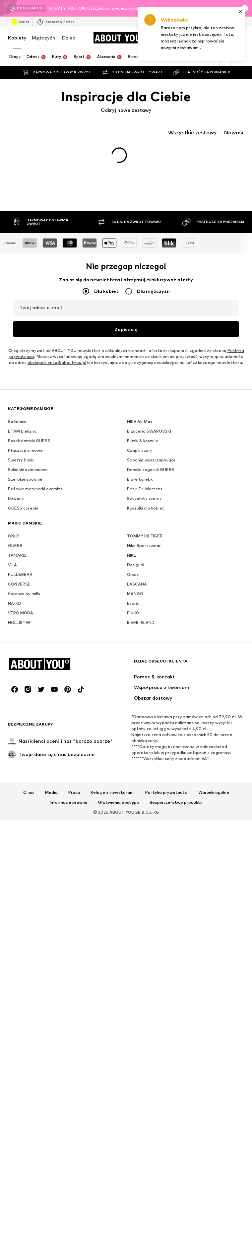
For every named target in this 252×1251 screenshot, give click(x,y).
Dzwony (16, 505)
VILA (12, 571)
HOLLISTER (19, 629)
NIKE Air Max (139, 428)
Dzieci (69, 37)
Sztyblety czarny (144, 505)
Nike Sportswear (144, 552)
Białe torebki (140, 485)
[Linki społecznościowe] (15, 696)
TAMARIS (17, 561)
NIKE (131, 561)
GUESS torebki (23, 514)
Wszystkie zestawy (192, 133)
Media (51, 799)
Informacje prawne (69, 809)
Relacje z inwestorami (113, 799)
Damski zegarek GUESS (150, 476)
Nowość (234, 133)
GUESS (15, 552)
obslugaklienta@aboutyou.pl (57, 369)
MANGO (135, 600)
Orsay (133, 581)
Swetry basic (21, 466)
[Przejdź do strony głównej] (120, 37)
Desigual (135, 571)
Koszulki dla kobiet (145, 514)
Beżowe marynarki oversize (35, 495)
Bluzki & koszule (142, 447)
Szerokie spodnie (25, 485)
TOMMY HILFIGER (144, 542)
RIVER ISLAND (141, 629)
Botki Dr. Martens (144, 495)
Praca (74, 799)
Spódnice (17, 428)
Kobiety (17, 37)
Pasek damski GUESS (29, 447)
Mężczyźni (44, 37)
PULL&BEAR (20, 581)
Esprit (133, 609)
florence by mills (24, 600)
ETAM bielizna (22, 437)
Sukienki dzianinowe (28, 476)
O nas (28, 799)
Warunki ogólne (213, 799)
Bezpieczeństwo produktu (176, 809)
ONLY (13, 542)
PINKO (133, 619)
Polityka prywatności (166, 799)
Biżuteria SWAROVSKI (149, 437)
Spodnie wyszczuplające (151, 466)
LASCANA (137, 590)
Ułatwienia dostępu (118, 809)
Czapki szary (140, 456)
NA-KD (14, 609)
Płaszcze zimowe (25, 456)
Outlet (20, 22)
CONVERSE (19, 590)
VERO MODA (20, 619)
